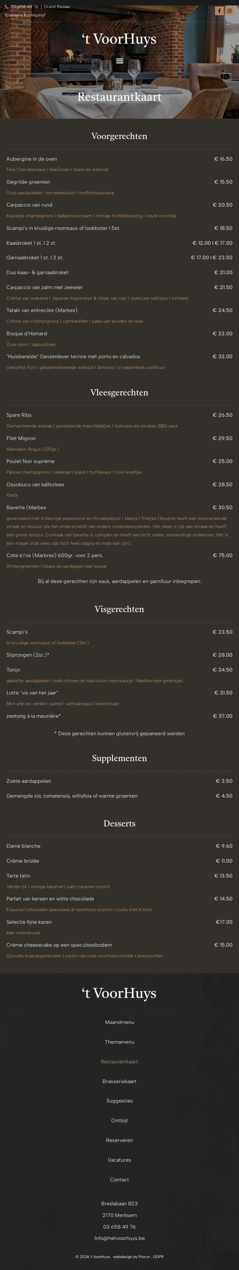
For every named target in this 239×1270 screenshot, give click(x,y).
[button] (119, 61)
